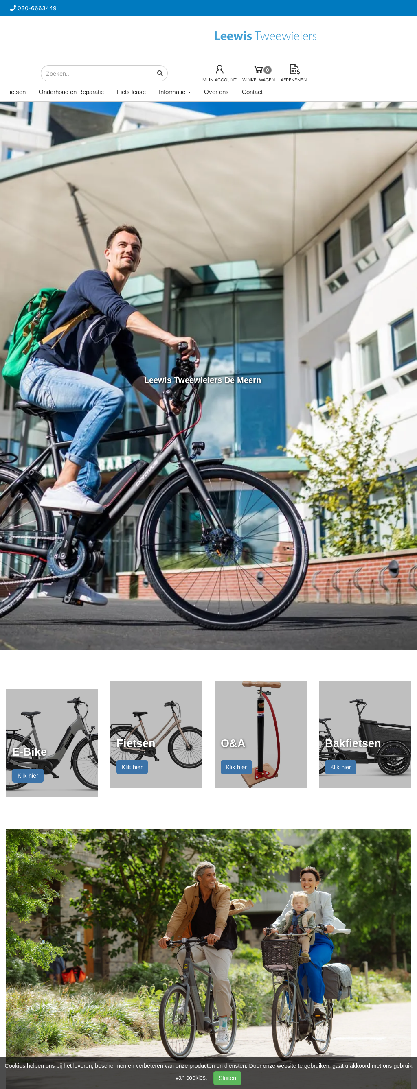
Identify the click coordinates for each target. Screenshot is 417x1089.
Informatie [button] (175, 91)
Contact (252, 91)
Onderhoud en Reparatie (71, 91)
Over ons (216, 91)
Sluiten (227, 1078)
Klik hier (28, 775)
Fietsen (16, 91)
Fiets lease (131, 91)
